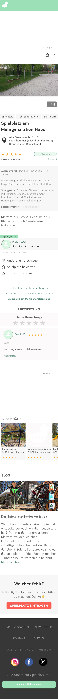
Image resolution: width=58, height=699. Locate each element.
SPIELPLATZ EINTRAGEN (29, 605)
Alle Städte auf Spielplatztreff (29, 675)
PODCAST (19, 627)
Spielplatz (7, 116)
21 (27, 246)
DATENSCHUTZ (24, 649)
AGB (10, 649)
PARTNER (39, 638)
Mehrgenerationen (28, 116)
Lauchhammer (11, 293)
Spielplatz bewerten (21, 267)
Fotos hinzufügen (19, 273)
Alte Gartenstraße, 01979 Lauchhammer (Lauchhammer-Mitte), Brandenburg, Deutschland (31, 140)
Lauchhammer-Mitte (38, 293)
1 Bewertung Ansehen (11, 159)
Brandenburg (37, 288)
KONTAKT (19, 638)
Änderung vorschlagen (23, 260)
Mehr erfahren (11, 562)
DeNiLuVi (19, 242)
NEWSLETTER (43, 627)
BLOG (30, 627)
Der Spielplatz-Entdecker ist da (24, 516)
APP (8, 627)
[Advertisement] (30, 391)
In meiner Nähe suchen (29, 684)
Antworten (10, 355)
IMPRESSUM (43, 649)
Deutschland (16, 288)
